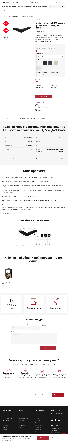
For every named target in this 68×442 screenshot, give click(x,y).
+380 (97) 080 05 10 (58, 409)
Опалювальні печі (19, 6)
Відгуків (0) (43, 113)
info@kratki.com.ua (58, 411)
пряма (48, 51)
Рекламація (38, 427)
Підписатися (57, 390)
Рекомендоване (35, 113)
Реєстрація (22, 417)
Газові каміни (12, 6)
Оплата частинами (40, 421)
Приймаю (44, 438)
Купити (45, 97)
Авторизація (22, 420)
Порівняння (22, 415)
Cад (31, 6)
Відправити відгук (48, 343)
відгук (12, 326)
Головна (5, 16)
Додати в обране (41, 102)
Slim (38, 75)
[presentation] (21, 343)
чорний (30, 150)
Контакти (21, 422)
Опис (15, 113)
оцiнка (44, 320)
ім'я (27, 319)
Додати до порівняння (43, 105)
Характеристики (7, 113)
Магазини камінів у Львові (40, 430)
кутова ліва (53, 48)
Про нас (21, 409)
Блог (20, 411)
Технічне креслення (24, 113)
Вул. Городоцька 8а (56, 427)
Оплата (37, 419)
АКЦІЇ (3, 10)
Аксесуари (44, 6)
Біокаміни (35, 6)
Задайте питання (56, 102)
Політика (55, 438)
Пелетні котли (27, 6)
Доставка (37, 416)
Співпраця (38, 414)
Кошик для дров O (7, 277)
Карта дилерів (39, 425)
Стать (12, 319)
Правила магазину (40, 409)
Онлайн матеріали (24, 413)
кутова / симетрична (43, 48)
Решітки (39, 6)
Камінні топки (5, 6)
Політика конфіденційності (41, 396)
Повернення (38, 423)
